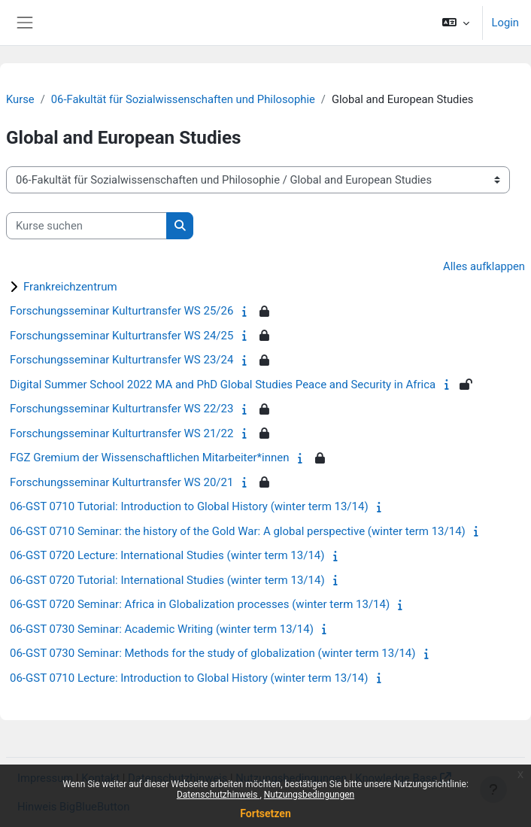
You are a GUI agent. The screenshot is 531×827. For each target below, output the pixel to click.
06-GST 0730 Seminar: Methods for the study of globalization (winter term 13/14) (212, 653)
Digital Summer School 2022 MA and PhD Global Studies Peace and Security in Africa (222, 384)
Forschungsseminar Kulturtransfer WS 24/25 (121, 335)
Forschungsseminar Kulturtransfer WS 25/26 (121, 311)
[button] (455, 22)
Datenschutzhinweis (218, 794)
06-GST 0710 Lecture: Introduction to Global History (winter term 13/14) (189, 678)
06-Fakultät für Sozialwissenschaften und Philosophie (183, 99)
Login (505, 22)
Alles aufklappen (484, 266)
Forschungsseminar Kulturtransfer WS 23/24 (121, 359)
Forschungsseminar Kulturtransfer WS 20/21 (121, 482)
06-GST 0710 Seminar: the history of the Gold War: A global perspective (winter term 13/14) (238, 531)
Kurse (20, 99)
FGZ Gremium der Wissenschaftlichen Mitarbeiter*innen (149, 457)
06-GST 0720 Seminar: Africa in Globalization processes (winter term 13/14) (200, 604)
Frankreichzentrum (70, 286)
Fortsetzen (265, 813)
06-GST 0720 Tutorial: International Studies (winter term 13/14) (167, 580)
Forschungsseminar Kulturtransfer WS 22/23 (121, 408)
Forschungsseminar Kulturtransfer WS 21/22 (121, 433)
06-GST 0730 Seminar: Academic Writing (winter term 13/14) (162, 629)
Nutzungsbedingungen (309, 794)
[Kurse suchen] (86, 225)
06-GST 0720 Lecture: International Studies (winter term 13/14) (167, 555)
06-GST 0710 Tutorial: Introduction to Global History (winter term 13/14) (189, 506)
